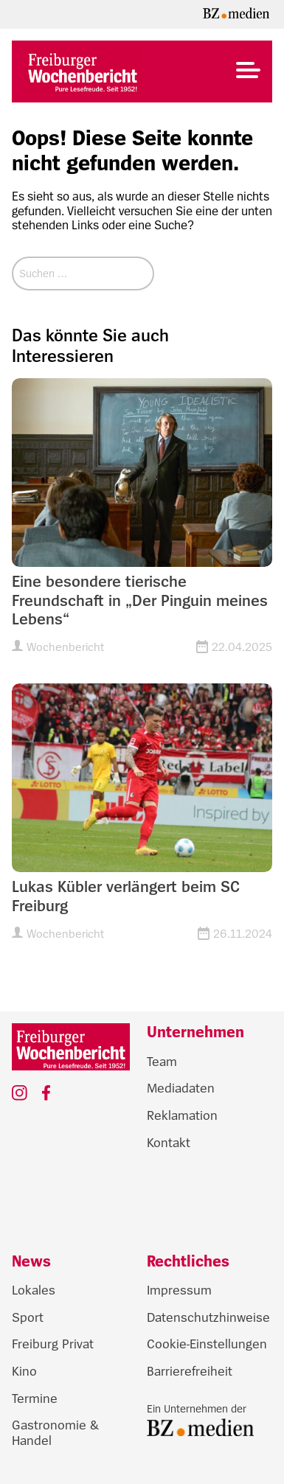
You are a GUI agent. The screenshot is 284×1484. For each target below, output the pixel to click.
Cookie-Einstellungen (207, 1344)
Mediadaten (181, 1088)
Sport (28, 1317)
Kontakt (168, 1142)
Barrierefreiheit (189, 1371)
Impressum (179, 1290)
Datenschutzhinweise (208, 1317)
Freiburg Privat (53, 1344)
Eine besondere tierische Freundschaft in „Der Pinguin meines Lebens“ (140, 600)
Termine (35, 1398)
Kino (24, 1371)
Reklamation (182, 1115)
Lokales (33, 1290)
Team (162, 1061)
